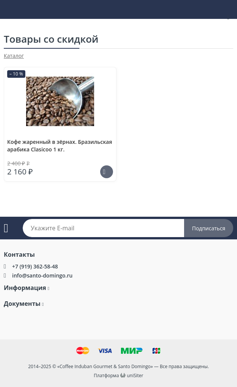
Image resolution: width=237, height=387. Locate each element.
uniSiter (135, 375)
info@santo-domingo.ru (42, 275)
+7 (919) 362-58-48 (35, 266)
